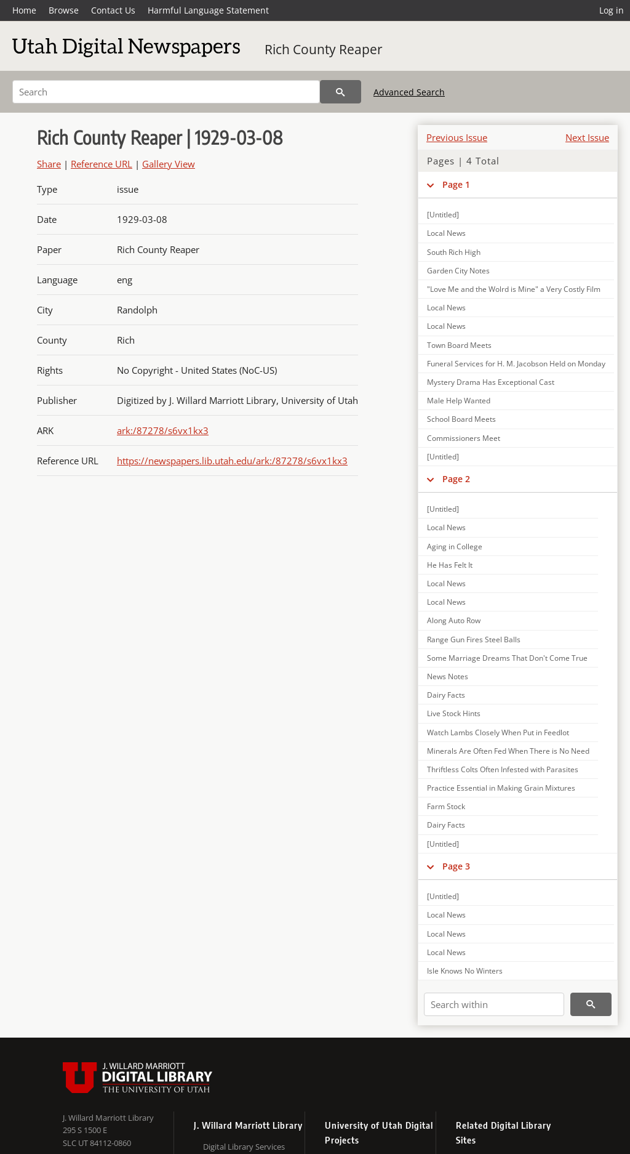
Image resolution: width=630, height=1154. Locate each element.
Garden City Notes (458, 270)
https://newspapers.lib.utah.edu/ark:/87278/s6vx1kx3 (232, 460)
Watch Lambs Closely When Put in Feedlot (498, 732)
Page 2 (456, 479)
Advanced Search (409, 92)
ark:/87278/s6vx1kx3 (163, 430)
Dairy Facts (446, 695)
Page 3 (456, 866)
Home (24, 10)
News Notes (447, 676)
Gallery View (168, 164)
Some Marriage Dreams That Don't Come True (507, 658)
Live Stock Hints (453, 713)
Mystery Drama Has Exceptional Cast (490, 382)
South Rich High (453, 252)
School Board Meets (461, 419)
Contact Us (113, 10)
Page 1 (456, 184)
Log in (611, 10)
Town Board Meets (459, 345)
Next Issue (587, 137)
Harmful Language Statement (208, 10)
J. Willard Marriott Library (108, 1117)
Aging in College (454, 546)
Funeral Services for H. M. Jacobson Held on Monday (516, 363)
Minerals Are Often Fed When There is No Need (508, 751)
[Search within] (494, 1004)
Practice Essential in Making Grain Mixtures (501, 788)
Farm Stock (446, 806)
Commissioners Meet (463, 438)
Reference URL (101, 164)
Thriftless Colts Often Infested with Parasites (502, 769)
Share (49, 164)
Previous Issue (456, 137)
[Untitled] (443, 214)
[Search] (166, 91)
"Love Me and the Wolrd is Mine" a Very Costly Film (513, 289)
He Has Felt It (449, 565)
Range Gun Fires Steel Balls (473, 639)
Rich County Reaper (324, 49)
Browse (64, 10)
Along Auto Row (453, 620)
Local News (446, 233)
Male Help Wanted (458, 400)
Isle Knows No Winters (465, 971)
